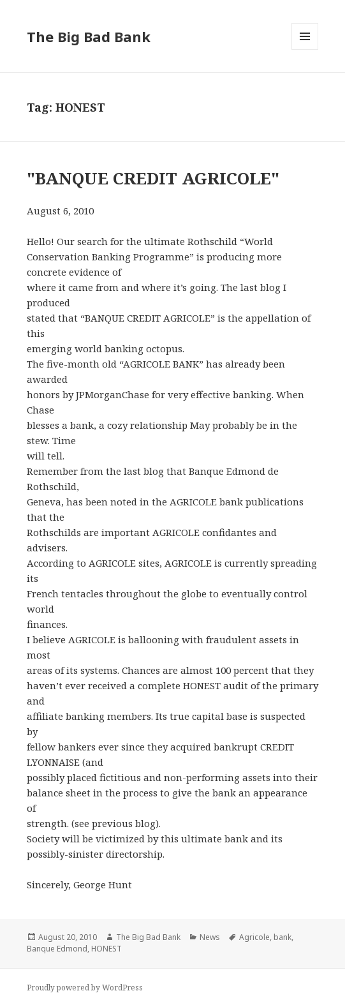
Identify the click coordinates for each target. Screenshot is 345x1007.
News (210, 937)
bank (282, 937)
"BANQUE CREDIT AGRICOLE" (153, 178)
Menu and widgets (305, 49)
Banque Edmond (57, 948)
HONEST (106, 948)
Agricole (254, 937)
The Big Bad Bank (88, 36)
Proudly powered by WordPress (85, 987)
